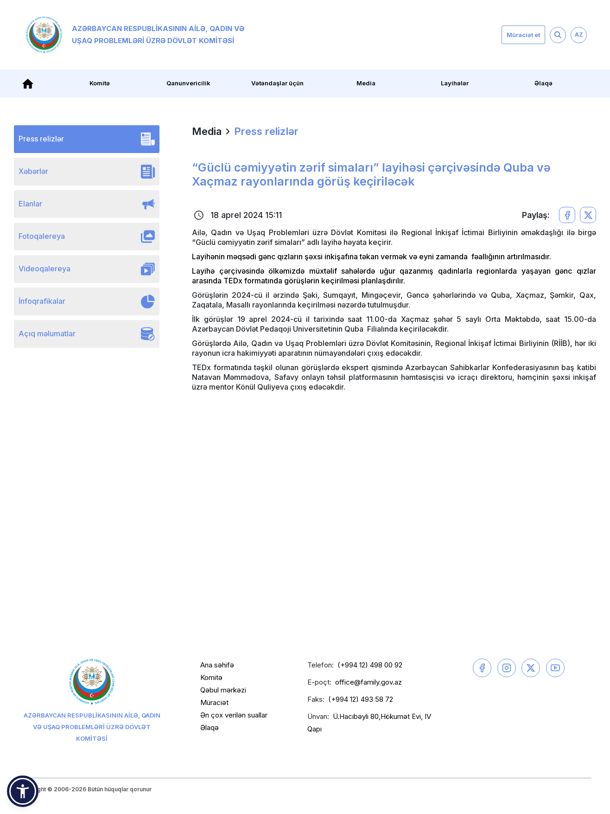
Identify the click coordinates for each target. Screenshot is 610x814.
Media (365, 83)
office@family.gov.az (368, 682)
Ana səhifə (217, 664)
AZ (579, 34)
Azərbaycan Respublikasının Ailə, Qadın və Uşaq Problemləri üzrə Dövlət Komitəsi (134, 34)
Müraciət (214, 702)
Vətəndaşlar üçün (277, 83)
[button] (22, 791)
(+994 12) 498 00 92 (369, 664)
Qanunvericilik (188, 83)
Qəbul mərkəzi (223, 690)
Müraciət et (523, 34)
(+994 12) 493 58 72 (360, 699)
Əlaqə (543, 83)
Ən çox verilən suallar (233, 715)
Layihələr (455, 83)
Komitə (99, 83)
